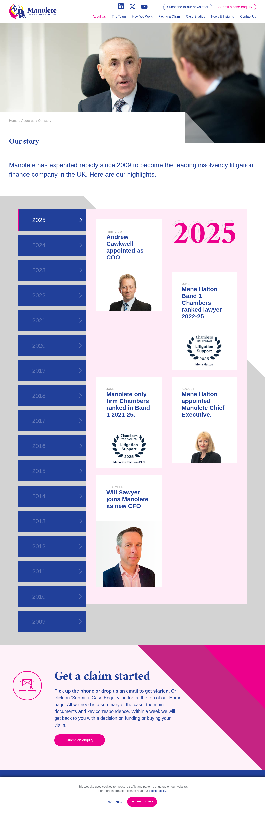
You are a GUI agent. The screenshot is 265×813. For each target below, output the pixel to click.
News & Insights (222, 16)
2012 (57, 546)
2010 (57, 596)
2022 (57, 295)
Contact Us (248, 16)
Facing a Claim (169, 16)
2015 (57, 471)
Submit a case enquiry (235, 7)
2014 (57, 496)
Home (13, 120)
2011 (57, 571)
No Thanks (115, 802)
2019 (57, 370)
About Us (99, 16)
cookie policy (157, 790)
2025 (57, 220)
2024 (57, 245)
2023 (57, 270)
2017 (57, 420)
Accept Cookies (142, 801)
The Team (119, 16)
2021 (57, 320)
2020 (57, 345)
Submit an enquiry (79, 740)
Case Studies (195, 16)
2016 (57, 446)
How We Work (142, 16)
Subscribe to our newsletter (187, 7)
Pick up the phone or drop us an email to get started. (112, 691)
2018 (57, 395)
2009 (57, 621)
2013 (57, 521)
